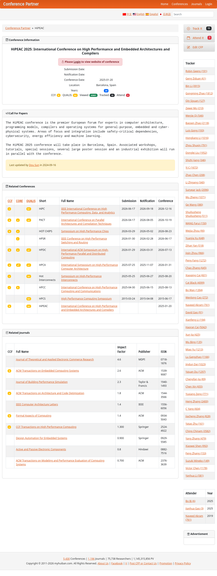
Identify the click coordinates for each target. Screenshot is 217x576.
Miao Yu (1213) (194, 349)
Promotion (165, 563)
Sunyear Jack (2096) (197, 190)
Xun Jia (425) (192, 334)
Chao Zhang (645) (195, 268)
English (141, 14)
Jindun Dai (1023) (195, 364)
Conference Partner (17, 28)
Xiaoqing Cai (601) (196, 275)
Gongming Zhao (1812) (199, 93)
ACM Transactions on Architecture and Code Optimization (50, 393)
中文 (129, 14)
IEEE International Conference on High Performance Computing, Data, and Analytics (88, 210)
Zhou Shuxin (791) (196, 145)
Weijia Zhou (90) (195, 231)
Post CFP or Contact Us (143, 563)
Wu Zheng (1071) (195, 197)
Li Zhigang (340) (195, 182)
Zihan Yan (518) (194, 245)
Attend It (199, 38)
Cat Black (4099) (194, 283)
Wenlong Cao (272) (196, 297)
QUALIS (31, 201)
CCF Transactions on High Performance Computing (46, 427)
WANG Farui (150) (195, 223)
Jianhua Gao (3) (194, 508)
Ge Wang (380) (194, 204)
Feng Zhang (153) (195, 453)
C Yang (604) (192, 409)
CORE (19, 201)
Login (208, 4)
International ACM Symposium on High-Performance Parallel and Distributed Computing (84, 253)
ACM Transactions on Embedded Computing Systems (47, 370)
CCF (10, 201)
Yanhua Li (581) (194, 475)
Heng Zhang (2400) (196, 401)
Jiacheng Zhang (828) (197, 416)
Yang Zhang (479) (195, 438)
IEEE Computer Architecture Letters (37, 404)
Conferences (180, 4)
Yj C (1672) (191, 167)
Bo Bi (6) (190, 501)
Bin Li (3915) (192, 86)
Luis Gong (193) (194, 130)
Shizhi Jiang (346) (195, 160)
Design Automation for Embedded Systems (41, 438)
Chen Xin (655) (194, 386)
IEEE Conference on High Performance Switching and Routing (84, 240)
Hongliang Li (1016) (197, 138)
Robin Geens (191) (196, 71)
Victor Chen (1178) (196, 468)
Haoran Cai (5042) (196, 327)
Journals (196, 4)
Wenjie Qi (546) (194, 115)
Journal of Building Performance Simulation (42, 382)
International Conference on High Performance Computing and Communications (89, 289)
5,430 (66, 559)
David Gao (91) (194, 312)
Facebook (117, 563)
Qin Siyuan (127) (195, 101)
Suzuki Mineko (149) (197, 461)
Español (154, 14)
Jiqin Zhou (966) (194, 253)
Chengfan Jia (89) (195, 379)
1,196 (91, 559)
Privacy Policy (183, 563)
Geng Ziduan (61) (195, 78)
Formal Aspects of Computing (33, 415)
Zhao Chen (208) (195, 175)
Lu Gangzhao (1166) (197, 357)
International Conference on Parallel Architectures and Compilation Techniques (86, 222)
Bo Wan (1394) (194, 290)
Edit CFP (195, 47)
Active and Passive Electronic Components (41, 449)
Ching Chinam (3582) (197, 431)
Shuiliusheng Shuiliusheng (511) (196, 214)
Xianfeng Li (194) (195, 320)
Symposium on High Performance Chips (84, 231)
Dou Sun (34, 165)
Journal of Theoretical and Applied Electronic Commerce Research (55, 359)
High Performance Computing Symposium (86, 298)
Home (164, 4)
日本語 (167, 14)
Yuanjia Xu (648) (194, 238)
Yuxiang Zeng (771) (196, 394)
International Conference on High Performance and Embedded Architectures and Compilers (89, 308)
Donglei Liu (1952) (196, 153)
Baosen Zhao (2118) (197, 123)
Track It (199, 28)
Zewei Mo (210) (194, 108)
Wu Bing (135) (193, 342)
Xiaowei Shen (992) (196, 446)
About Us (103, 563)
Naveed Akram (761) (197, 305)
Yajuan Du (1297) (195, 372)
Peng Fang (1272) (195, 260)
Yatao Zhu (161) (194, 423)
